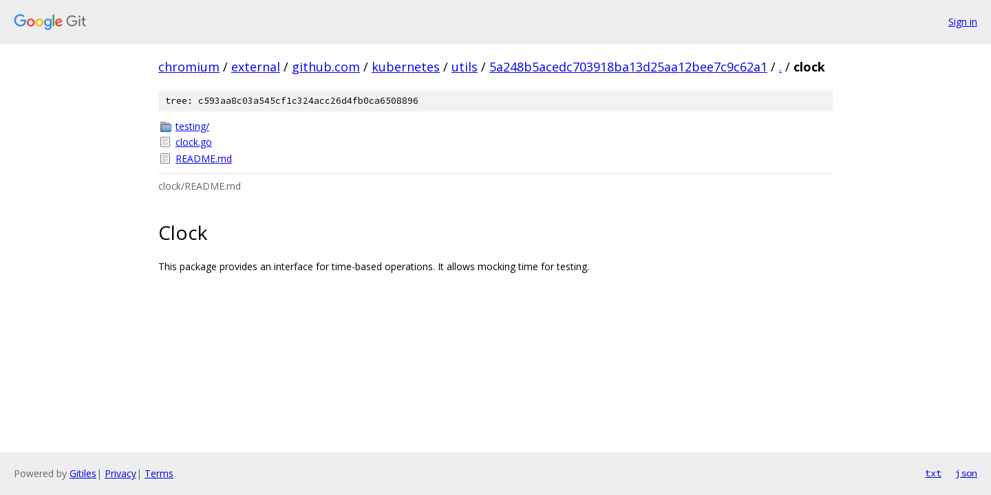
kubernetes (406, 66)
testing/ (192, 126)
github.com (326, 66)
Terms (159, 473)
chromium (189, 66)
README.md (203, 158)
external (255, 66)
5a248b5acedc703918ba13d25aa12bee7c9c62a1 (628, 66)
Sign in (962, 21)
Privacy (120, 473)
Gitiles (83, 473)
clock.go (193, 141)
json (966, 473)
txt (933, 473)
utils (464, 66)
